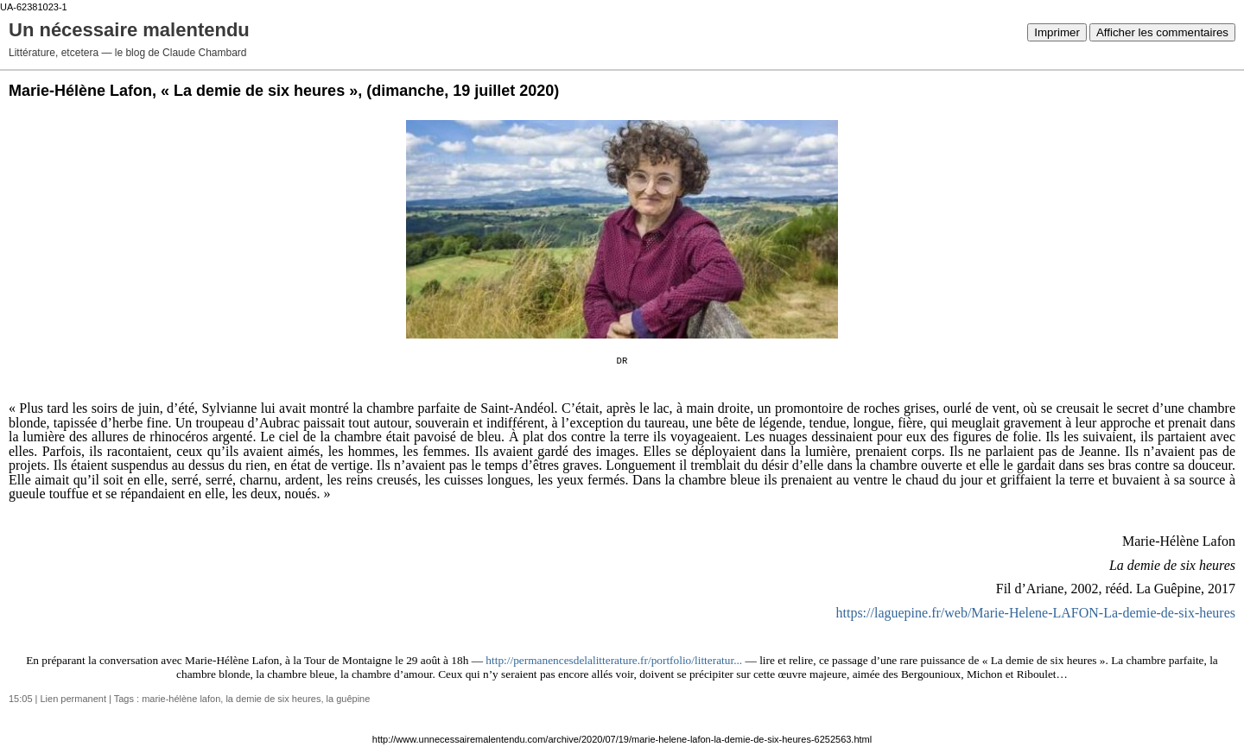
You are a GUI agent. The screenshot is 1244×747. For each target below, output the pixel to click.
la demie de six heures (273, 698)
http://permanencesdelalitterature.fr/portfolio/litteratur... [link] (614, 660)
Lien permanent (73, 698)
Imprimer (1057, 32)
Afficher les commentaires (1162, 32)
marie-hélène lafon (181, 698)
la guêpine (349, 698)
